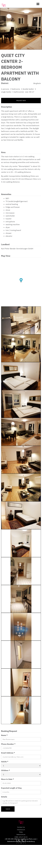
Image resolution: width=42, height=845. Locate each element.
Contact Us (21, 827)
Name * (4, 735)
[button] (36, 4)
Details (4, 797)
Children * (5, 770)
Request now (21, 100)
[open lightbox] (21, 28)
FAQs (21, 832)
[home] (4, 4)
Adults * (4, 761)
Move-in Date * (7, 779)
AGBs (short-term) (21, 837)
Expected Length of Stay (11, 788)
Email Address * (8, 753)
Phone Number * (8, 744)
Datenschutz (21, 834)
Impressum (21, 829)
